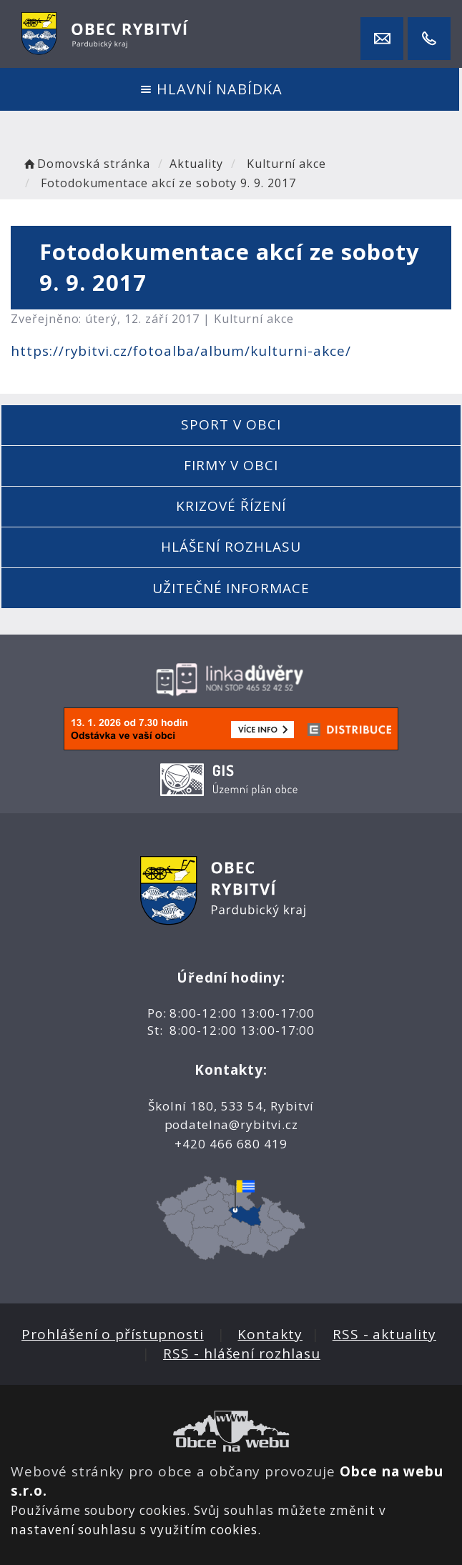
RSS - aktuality (384, 1334)
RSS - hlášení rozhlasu (241, 1353)
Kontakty (270, 1334)
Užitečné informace (231, 588)
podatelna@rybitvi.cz (231, 1124)
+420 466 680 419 (231, 1144)
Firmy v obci (231, 465)
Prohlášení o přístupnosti (112, 1334)
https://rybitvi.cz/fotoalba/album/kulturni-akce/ (181, 351)
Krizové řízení (230, 506)
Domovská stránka (85, 164)
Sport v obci (230, 424)
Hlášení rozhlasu (230, 546)
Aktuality (196, 164)
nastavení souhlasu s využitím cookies (134, 1529)
